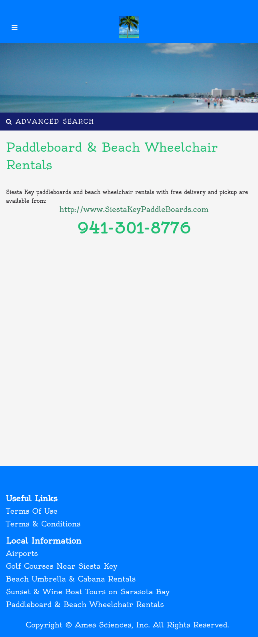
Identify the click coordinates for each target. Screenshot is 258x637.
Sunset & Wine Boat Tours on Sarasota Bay (88, 591)
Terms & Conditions (43, 523)
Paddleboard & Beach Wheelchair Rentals (85, 604)
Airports (22, 553)
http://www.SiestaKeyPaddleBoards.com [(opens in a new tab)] (133, 209)
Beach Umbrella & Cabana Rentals (71, 579)
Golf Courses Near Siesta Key (61, 566)
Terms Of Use (32, 511)
